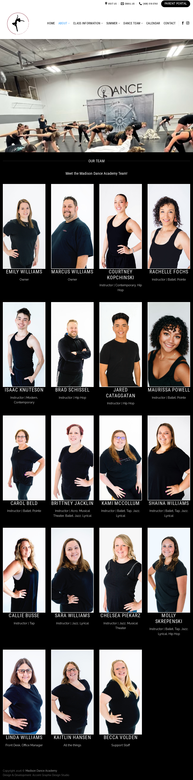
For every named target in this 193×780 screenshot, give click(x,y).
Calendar (153, 23)
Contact (170, 23)
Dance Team (133, 23)
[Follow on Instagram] (187, 23)
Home (51, 23)
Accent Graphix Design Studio (50, 775)
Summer (113, 23)
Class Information (88, 23)
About (64, 23)
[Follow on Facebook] (182, 23)
